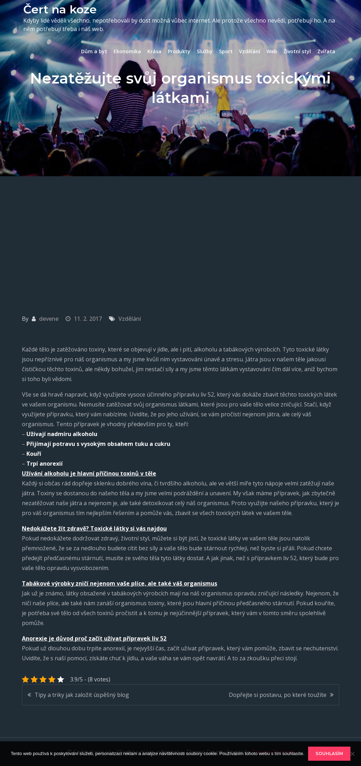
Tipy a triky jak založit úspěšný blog (82, 695)
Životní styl (297, 51)
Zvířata (326, 51)
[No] (352, 753)
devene (49, 319)
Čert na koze (60, 9)
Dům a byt (94, 51)
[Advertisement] (180, 229)
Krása (154, 51)
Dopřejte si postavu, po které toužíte (277, 695)
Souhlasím (329, 753)
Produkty (179, 51)
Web (272, 51)
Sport (226, 51)
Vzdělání (249, 51)
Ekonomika (127, 51)
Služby (205, 51)
